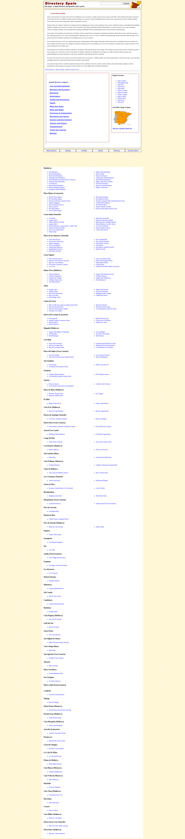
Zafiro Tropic (100, 527)
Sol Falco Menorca (55, 681)
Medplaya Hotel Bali (55, 496)
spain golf (121, 102)
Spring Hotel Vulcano (55, 249)
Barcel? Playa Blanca (55, 197)
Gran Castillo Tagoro (55, 210)
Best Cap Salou (53, 295)
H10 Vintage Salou (55, 297)
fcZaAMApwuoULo (100, 19)
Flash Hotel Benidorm (56, 176)
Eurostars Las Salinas (55, 311)
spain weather (122, 96)
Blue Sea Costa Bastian (56, 262)
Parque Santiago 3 (54, 243)
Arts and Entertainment (60, 86)
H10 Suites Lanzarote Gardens (58, 264)
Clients (100, 151)
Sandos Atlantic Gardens (103, 207)
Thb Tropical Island (102, 197)
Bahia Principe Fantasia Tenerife (59, 642)
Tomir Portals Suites (55, 718)
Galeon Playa (100, 264)
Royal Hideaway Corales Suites (105, 224)
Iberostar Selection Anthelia (104, 220)
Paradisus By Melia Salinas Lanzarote (107, 266)
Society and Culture (58, 123)
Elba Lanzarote (53, 207)
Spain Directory (49, 69)
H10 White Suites (101, 205)
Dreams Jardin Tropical (103, 228)
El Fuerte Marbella (55, 787)
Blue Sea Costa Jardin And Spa (58, 826)
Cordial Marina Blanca (103, 203)
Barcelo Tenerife (54, 627)
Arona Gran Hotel (54, 480)
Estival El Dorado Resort (56, 695)
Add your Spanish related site (122, 128)
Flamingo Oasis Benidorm (57, 178)
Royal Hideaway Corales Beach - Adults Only (63, 226)
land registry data (123, 83)
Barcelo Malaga (54, 702)
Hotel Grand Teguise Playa (104, 261)
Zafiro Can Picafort (102, 450)
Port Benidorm (53, 172)
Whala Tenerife (100, 249)
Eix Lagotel (99, 394)
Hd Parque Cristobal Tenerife (105, 247)
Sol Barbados (53, 334)
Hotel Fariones (53, 322)
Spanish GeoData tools (72, 69)
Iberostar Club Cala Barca (57, 833)
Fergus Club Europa (55, 534)
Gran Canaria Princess (103, 355)
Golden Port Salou (101, 295)
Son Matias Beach (54, 282)
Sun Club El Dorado (55, 619)
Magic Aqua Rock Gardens (104, 182)
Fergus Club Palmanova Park (105, 274)
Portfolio (84, 151)
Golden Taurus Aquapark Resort (59, 519)
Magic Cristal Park (102, 187)
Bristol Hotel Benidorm (56, 185)
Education (54, 93)
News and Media (57, 110)
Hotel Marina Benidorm (103, 180)
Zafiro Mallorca (54, 450)
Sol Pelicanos (53, 183)
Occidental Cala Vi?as (55, 795)
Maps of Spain (60, 69)
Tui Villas (52, 550)
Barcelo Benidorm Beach (56, 187)
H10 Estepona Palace (102, 374)
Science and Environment (61, 120)
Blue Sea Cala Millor (55, 818)
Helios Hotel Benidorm (103, 172)
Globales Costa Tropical (56, 748)
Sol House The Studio (102, 334)
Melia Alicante (53, 666)
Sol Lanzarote (53, 318)
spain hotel (121, 88)
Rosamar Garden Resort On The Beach (61, 488)
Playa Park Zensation (55, 343)
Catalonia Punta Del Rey (56, 604)
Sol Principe (52, 365)
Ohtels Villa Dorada (102, 289)
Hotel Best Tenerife (55, 251)
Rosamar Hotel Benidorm (57, 182)
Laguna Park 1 (53, 224)
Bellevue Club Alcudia (56, 527)
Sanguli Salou (53, 289)
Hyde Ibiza (52, 650)
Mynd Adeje (53, 232)
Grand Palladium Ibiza (56, 673)
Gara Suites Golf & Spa (56, 241)
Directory (117, 151)
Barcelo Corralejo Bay (56, 345)
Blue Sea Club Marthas (56, 411)
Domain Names (133, 151)
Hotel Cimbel (100, 174)
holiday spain (122, 98)
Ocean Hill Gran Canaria (103, 426)
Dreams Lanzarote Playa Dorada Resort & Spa (110, 201)
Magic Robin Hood (55, 403)
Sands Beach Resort (102, 262)
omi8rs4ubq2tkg (51, 54)
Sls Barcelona (53, 612)
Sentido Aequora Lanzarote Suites (59, 320)
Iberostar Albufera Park (56, 395)
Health (52, 103)
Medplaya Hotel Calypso (103, 293)
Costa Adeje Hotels (102, 230)
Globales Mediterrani (55, 772)
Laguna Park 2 (53, 220)
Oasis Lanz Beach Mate (103, 259)
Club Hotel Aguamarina (103, 434)
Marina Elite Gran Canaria (57, 741)
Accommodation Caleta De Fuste (106, 309)
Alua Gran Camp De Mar (104, 442)
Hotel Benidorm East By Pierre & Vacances (62, 180)
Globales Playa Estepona (56, 374)
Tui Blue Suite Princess (103, 384)
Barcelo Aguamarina (102, 411)
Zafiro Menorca (54, 779)
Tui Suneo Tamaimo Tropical (58, 419)
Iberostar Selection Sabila (57, 228)
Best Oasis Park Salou (55, 293)
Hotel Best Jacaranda (102, 218)
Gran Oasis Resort (54, 239)
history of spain (122, 90)
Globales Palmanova (55, 276)
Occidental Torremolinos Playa (58, 367)
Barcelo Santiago (101, 419)
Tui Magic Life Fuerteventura (58, 565)
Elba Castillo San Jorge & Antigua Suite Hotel (63, 305)
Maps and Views (56, 106)
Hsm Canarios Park (102, 473)
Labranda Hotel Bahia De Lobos (106, 343)
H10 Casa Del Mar (54, 635)
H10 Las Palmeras (54, 245)
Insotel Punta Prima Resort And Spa (60, 710)
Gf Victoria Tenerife (102, 226)
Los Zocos (52, 266)
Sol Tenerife (99, 245)
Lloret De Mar (100, 488)
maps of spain (122, 81)
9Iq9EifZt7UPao (87, 29)
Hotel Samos (100, 336)
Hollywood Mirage (102, 480)
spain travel (121, 86)
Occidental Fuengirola (56, 542)
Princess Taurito (54, 384)
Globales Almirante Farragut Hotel (106, 465)
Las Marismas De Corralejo (104, 347)
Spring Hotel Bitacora (55, 247)
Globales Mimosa (101, 276)
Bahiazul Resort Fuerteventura (105, 345)
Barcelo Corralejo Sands (56, 347)
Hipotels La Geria (101, 322)
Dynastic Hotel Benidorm (104, 185)
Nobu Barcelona (54, 803)
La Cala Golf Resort (55, 756)
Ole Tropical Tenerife (102, 241)
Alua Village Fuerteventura (57, 558)
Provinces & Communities (61, 113)
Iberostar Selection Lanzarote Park (59, 201)
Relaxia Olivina (54, 324)
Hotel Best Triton (101, 496)
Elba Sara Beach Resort (56, 307)
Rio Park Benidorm (55, 174)
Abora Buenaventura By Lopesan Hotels (61, 357)
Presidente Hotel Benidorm (57, 189)
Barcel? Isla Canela (55, 596)
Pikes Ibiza (52, 457)
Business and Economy (60, 90)
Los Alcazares (53, 573)
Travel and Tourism (58, 130)
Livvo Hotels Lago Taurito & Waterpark (61, 386)
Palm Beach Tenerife (102, 243)
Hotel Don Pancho (101, 176)
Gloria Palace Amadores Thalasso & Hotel (62, 426)
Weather (53, 133)
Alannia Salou (53, 291)
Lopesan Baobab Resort (56, 588)
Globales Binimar (54, 465)
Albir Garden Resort (102, 403)
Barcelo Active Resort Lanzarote (59, 261)
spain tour (121, 85)
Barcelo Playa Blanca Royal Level (106, 209)
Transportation (56, 127)
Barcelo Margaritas (102, 357)
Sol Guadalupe (100, 332)
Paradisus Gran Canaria (56, 658)
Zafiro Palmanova (54, 274)
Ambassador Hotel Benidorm (105, 178)
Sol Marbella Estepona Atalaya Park (60, 376)
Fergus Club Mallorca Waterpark (59, 332)
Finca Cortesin (53, 810)
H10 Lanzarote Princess (56, 205)
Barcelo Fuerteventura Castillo (58, 309)
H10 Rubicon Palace (102, 199)
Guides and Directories (60, 100)
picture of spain (122, 94)
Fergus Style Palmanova (103, 278)
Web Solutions (51, 151)
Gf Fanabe (52, 218)
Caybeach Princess (54, 503)
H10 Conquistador (101, 239)
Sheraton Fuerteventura (103, 307)
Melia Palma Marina (55, 764)
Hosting (68, 151)
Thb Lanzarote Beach (55, 259)
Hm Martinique (53, 336)
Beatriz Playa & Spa (102, 318)
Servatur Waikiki (54, 355)
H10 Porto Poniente (102, 183)
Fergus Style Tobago (55, 278)
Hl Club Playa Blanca (55, 199)
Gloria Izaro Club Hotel (103, 320)
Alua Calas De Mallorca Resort (58, 473)
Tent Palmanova (101, 280)
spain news (121, 100)
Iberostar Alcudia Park (56, 394)
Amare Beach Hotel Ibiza (104, 457)
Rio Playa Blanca (54, 209)
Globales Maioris (54, 581)
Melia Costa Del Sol (102, 365)
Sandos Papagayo (54, 203)
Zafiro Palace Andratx (55, 442)
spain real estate (122, 92)
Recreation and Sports (59, 116)
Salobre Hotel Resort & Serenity (106, 503)
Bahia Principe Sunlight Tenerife (106, 222)
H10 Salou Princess (102, 291)
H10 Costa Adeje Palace (56, 230)
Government (55, 96)
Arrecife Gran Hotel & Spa (57, 733)
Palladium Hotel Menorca (57, 434)
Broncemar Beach (101, 305)
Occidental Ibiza (54, 511)
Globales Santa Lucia (55, 280)
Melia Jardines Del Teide (56, 222)
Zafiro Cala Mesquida (55, 725)
